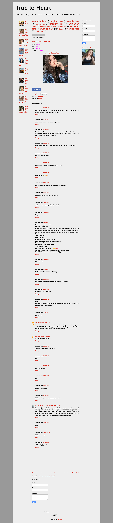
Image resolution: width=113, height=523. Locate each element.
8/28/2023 (46, 385)
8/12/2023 (46, 366)
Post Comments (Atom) (48, 476)
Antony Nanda (39, 322)
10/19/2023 (46, 432)
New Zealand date (59, 26)
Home (56, 473)
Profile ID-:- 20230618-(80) (41, 41)
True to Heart (33, 8)
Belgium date (56, 21)
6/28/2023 (46, 173)
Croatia (40, 98)
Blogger (60, 519)
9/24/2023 (57, 405)
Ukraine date (72, 29)
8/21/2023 (46, 376)
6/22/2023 (46, 119)
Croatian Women (26, 81)
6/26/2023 (46, 163)
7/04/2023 (46, 212)
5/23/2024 (46, 442)
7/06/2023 (46, 222)
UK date (60, 29)
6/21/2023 (46, 108)
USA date (39, 31)
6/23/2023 (46, 129)
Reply (37, 114)
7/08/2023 (46, 259)
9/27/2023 (46, 422)
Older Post (75, 473)
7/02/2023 (46, 202)
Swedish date (46, 29)
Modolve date (45, 26)
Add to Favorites (52, 53)
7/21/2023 (46, 269)
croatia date (73, 21)
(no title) (26, 22)
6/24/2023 (46, 153)
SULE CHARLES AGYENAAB (44, 405)
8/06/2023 (46, 356)
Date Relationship (40, 24)
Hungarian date (56, 24)
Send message (36, 89)
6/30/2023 (46, 192)
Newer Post (35, 473)
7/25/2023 (47, 322)
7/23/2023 (46, 312)
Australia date (39, 21)
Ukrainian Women (88, 48)
